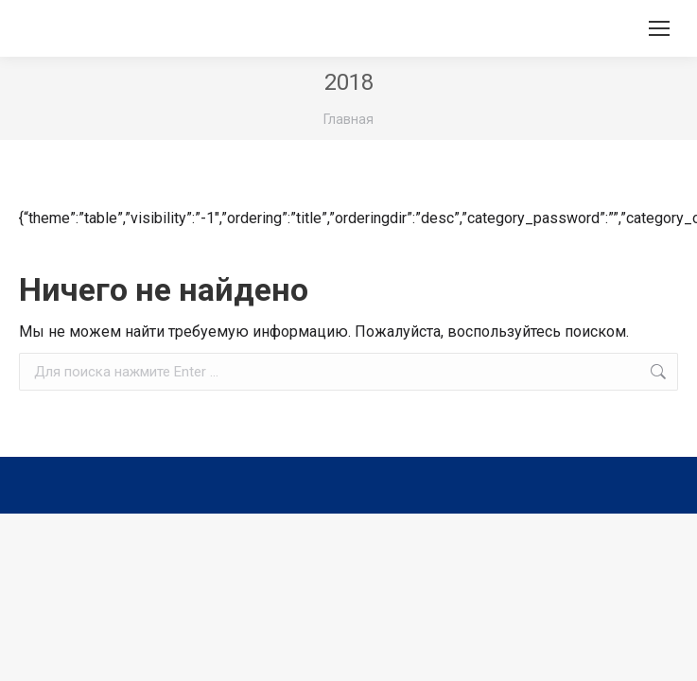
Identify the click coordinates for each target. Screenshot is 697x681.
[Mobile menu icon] (659, 28)
